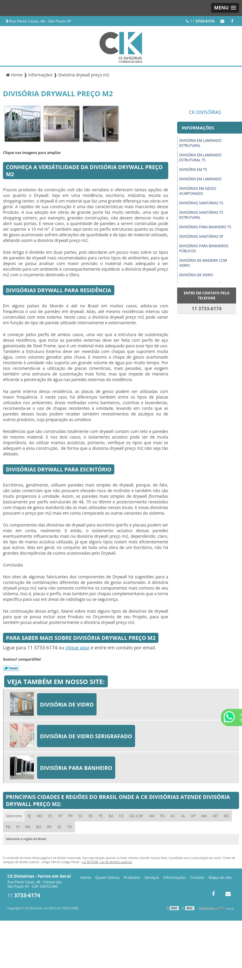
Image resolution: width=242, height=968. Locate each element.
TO (69, 826)
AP (193, 815)
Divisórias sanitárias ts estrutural (201, 215)
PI (18, 826)
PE (101, 815)
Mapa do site (220, 877)
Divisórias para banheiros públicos (203, 248)
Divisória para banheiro (76, 767)
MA (204, 815)
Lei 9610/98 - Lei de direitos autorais (107, 862)
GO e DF (136, 815)
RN (27, 826)
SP (60, 815)
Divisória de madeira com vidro (203, 263)
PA (162, 815)
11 (200, 21)
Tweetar (11, 668)
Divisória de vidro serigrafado (86, 736)
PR (70, 815)
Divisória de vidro (196, 274)
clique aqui (77, 647)
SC (80, 815)
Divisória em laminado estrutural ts (200, 157)
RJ (29, 815)
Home (85, 877)
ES (50, 815)
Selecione (14, 815)
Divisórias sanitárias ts (201, 203)
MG (40, 815)
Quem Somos (107, 877)
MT (215, 815)
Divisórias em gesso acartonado (197, 191)
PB (8, 826)
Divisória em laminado (200, 179)
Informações (174, 877)
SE (59, 826)
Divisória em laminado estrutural (200, 143)
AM (151, 815)
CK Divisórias (205, 112)
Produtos (132, 877)
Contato (197, 877)
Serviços (152, 877)
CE (121, 815)
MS (226, 815)
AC (173, 815)
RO (38, 826)
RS (91, 815)
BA (111, 815)
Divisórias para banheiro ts (205, 226)
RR (49, 826)
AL (183, 815)
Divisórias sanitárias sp (201, 236)
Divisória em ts (193, 169)
